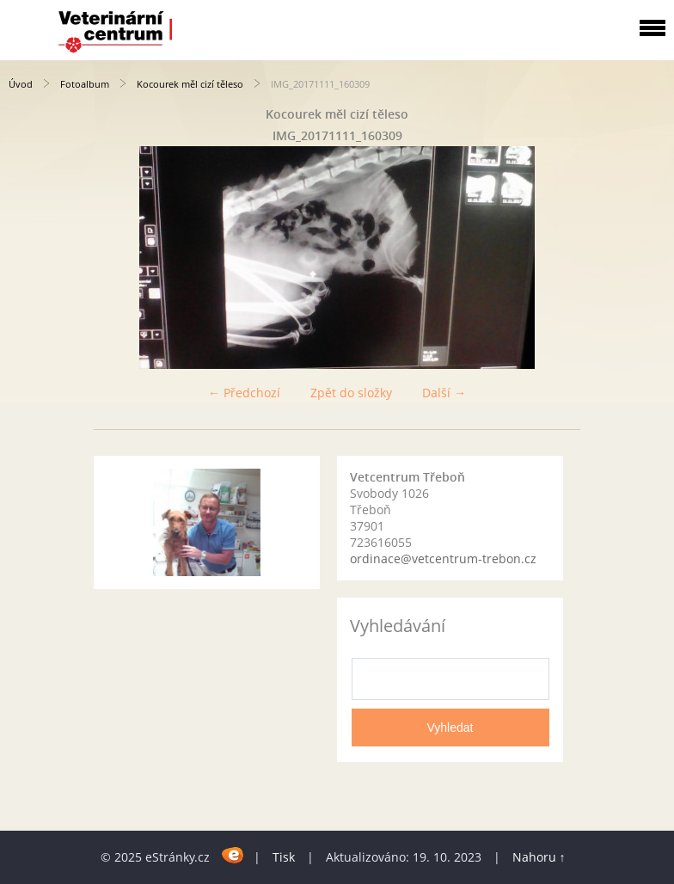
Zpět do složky (351, 392)
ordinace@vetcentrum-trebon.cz (443, 558)
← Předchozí (244, 392)
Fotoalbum (84, 83)
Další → (444, 392)
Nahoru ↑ (539, 857)
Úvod (21, 83)
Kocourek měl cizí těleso (191, 83)
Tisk (284, 857)
